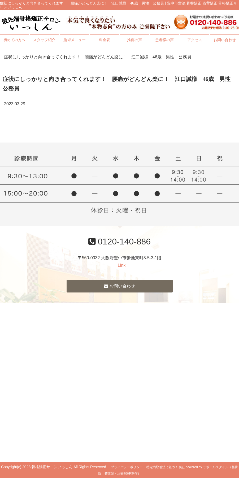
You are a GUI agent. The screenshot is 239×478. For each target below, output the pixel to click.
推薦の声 (134, 40)
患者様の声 (164, 40)
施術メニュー (74, 40)
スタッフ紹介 (44, 40)
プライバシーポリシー (127, 467)
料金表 (104, 40)
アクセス (194, 40)
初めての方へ (14, 40)
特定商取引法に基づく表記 (165, 467)
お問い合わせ (225, 40)
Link (121, 265)
